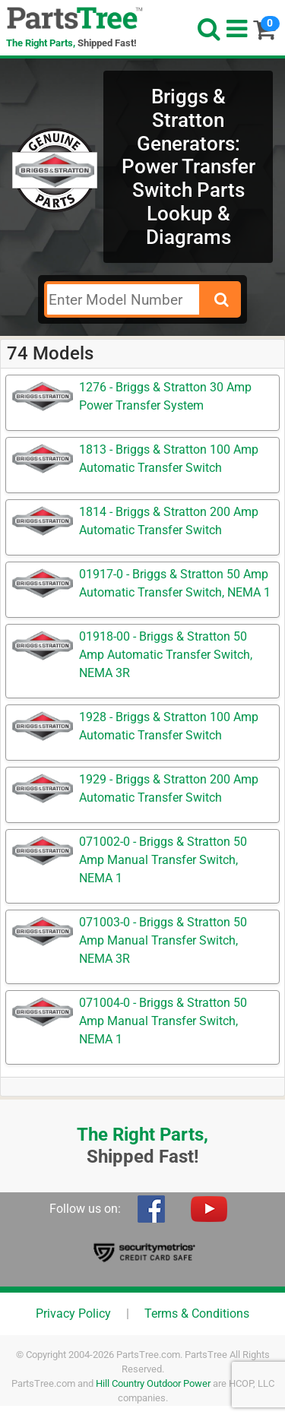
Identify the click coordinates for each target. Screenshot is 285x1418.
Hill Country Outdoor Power (153, 1383)
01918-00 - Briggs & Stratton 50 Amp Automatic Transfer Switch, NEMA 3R (165, 654)
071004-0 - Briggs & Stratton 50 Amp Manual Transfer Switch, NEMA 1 (163, 1020)
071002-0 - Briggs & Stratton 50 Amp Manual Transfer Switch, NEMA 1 (163, 859)
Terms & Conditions (196, 1313)
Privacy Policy (73, 1313)
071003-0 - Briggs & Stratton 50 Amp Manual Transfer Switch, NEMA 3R (163, 940)
